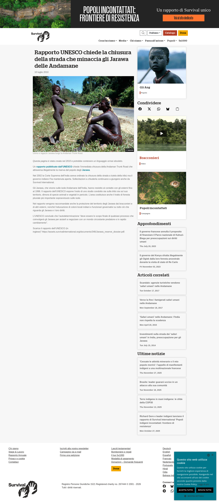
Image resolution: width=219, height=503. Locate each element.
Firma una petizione (70, 455)
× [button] (212, 455)
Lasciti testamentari (121, 448)
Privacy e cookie (17, 458)
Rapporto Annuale (18, 455)
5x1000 (183, 41)
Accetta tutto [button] (186, 490)
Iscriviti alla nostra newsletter (74, 448)
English (166, 452)
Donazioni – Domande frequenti (127, 462)
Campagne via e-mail (70, 452)
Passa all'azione (154, 41)
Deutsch (167, 448)
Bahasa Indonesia (172, 475)
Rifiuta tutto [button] (204, 490)
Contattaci (14, 462)
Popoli (171, 41)
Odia (165, 472)
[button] (143, 33)
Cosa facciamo (106, 41)
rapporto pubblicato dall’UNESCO (54, 166)
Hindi (165, 469)
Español (167, 455)
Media (122, 41)
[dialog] (195, 476)
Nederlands (168, 462)
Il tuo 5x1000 (117, 455)
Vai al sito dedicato (183, 17)
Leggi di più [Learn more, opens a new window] (203, 484)
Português (168, 465)
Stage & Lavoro (16, 452)
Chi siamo (135, 41)
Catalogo (170, 33)
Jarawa (86, 170)
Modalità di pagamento (122, 458)
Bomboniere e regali (121, 452)
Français (167, 458)
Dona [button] (183, 33)
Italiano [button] (154, 33)
